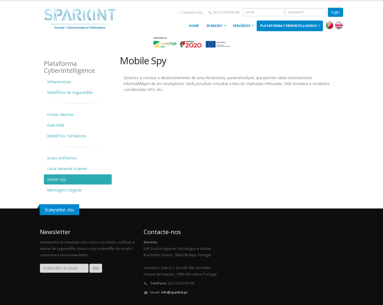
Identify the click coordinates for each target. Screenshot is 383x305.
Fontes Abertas (60, 114)
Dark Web (55, 125)
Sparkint (214, 25)
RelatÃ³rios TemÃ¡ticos (66, 135)
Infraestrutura (59, 81)
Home (194, 25)
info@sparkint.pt (174, 292)
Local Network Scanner (67, 168)
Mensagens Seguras (64, 189)
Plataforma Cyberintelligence (288, 25)
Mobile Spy (56, 179)
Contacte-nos (191, 12)
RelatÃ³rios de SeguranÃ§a (70, 92)
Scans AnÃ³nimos (62, 157)
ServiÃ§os (241, 25)
